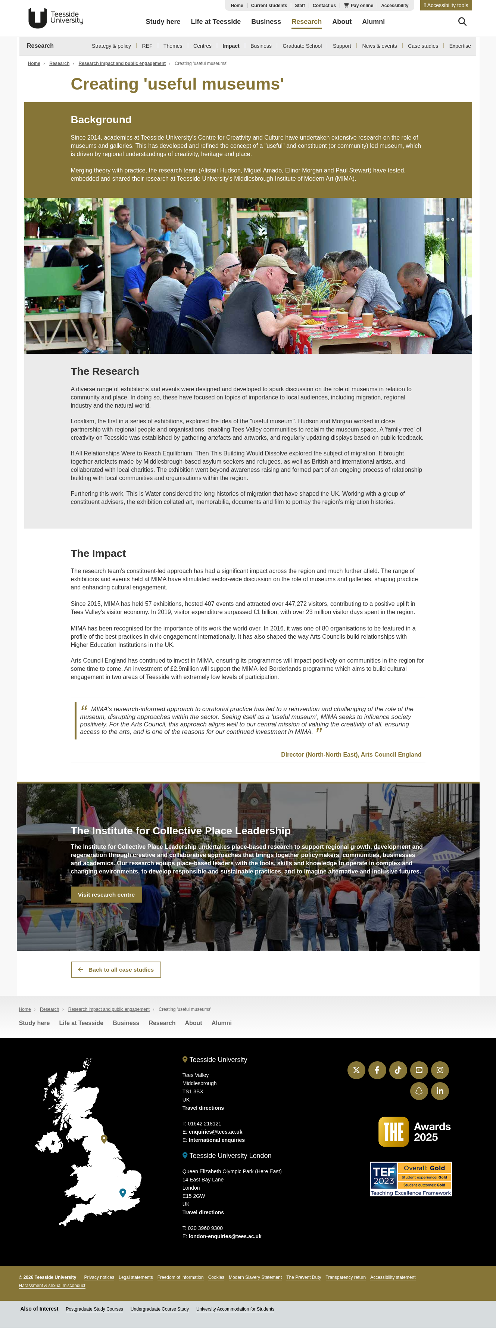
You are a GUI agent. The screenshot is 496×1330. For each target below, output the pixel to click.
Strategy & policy (111, 46)
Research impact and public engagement (122, 63)
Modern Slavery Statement (255, 1279)
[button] (446, 5)
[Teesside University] (104, 1142)
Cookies (216, 1279)
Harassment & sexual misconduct (52, 1287)
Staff (300, 5)
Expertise (460, 46)
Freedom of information (180, 1279)
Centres (202, 46)
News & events (379, 46)
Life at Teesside (81, 1025)
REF (147, 46)
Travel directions (203, 1110)
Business (261, 46)
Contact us (324, 5)
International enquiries (217, 1142)
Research (40, 46)
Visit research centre (106, 895)
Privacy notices (99, 1279)
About (193, 1025)
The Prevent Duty (303, 1279)
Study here (34, 1025)
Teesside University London (227, 1158)
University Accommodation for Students (235, 1311)
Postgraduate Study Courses (94, 1311)
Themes (173, 46)
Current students (269, 5)
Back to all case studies (116, 971)
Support (342, 46)
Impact (231, 46)
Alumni (222, 1025)
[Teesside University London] (122, 1195)
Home (237, 5)
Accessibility (394, 5)
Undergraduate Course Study (160, 1311)
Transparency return (346, 1279)
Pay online (362, 5)
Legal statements (136, 1279)
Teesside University (56, 18)
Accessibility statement (392, 1279)
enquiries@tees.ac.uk (216, 1134)
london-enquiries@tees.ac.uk (225, 1239)
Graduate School (302, 46)
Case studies (423, 46)
